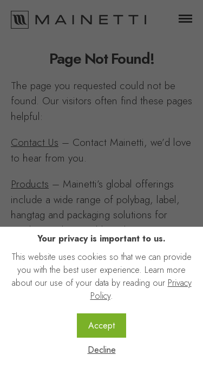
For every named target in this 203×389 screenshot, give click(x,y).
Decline (102, 350)
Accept (101, 325)
